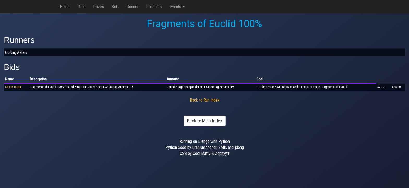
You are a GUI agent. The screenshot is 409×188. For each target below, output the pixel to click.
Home (65, 6)
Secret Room (13, 87)
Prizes (98, 6)
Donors (132, 6)
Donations (154, 6)
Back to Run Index (204, 100)
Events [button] (177, 6)
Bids (115, 6)
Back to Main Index (204, 121)
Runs (81, 6)
